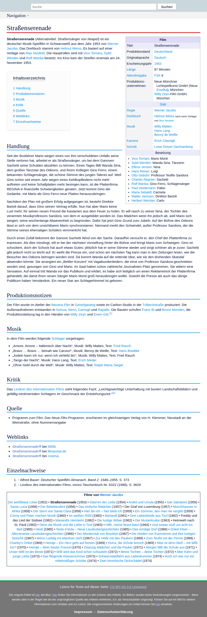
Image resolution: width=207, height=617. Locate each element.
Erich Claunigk (164, 140)
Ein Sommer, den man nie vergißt (159, 511)
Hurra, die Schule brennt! (126, 543)
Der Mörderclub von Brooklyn (98, 533)
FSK (157, 75)
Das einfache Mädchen (94, 506)
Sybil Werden (141, 163)
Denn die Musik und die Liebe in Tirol (66, 525)
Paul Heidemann (143, 188)
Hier (54, 594)
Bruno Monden (173, 310)
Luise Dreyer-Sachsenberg (173, 146)
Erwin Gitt (101, 314)
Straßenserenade (25, 456)
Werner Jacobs (165, 110)
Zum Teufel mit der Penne (164, 538)
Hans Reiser (140, 171)
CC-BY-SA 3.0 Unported (128, 587)
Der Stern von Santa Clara (52, 511)
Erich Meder (87, 360)
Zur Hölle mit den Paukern (114, 538)
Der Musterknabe (147, 520)
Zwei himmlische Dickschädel (121, 561)
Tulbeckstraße (153, 305)
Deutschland (163, 51)
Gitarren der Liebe (102, 502)
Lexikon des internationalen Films (39, 389)
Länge (131, 69)
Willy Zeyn (161, 94)
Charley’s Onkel (21, 543)
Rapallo (103, 310)
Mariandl (111, 515)
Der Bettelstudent (52, 506)
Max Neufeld (166, 120)
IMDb (52, 446)
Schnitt (132, 146)
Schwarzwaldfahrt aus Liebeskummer (125, 556)
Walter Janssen (143, 196)
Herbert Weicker (143, 200)
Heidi (39, 529)
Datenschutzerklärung (115, 612)
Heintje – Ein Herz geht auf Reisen (70, 543)
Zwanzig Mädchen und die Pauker (108, 547)
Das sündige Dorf (144, 529)
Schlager (58, 338)
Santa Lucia (18, 506)
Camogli (84, 310)
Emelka (162, 90)
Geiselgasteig (85, 305)
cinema (53, 456)
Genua (61, 310)
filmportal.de (57, 451)
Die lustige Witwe (109, 520)
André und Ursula (141, 502)
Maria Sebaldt (141, 192)
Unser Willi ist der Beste (26, 552)
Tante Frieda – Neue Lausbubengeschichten (87, 529)
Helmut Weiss (164, 116)
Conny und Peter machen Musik (33, 515)
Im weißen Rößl (80, 515)
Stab (163, 104)
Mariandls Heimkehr (69, 520)
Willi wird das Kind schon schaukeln (82, 552)
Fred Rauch (122, 346)
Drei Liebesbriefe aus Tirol (149, 515)
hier (38, 594)
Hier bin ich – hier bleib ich (103, 511)
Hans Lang (162, 130)
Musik (131, 126)
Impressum (83, 612)
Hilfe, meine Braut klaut (122, 525)
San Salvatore (177, 502)
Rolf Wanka (140, 184)
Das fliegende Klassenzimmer (64, 556)
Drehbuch (134, 116)
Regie (131, 110)
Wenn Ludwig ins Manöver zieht (59, 538)
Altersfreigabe (137, 75)
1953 (157, 63)
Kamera (132, 140)
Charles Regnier (143, 179)
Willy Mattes (163, 126)
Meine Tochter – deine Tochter (142, 552)
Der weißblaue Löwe (22, 502)
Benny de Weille (166, 134)
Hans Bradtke (129, 351)
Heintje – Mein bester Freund (50, 547)
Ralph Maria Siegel (108, 365)
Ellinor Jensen (142, 167)
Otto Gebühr (140, 175)
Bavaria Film (60, 305)
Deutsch (160, 57)
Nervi (72, 310)
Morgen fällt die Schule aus (165, 547)
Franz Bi (148, 310)
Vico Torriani (140, 158)
